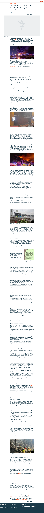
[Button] (27, 14)
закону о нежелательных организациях (22, 499)
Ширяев (19, 473)
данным (15, 39)
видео (31, 385)
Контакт (1, 510)
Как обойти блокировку (14, 507)
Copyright (12, 510)
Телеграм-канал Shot (13, 66)
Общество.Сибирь (13, 3)
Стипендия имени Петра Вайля (4, 507)
